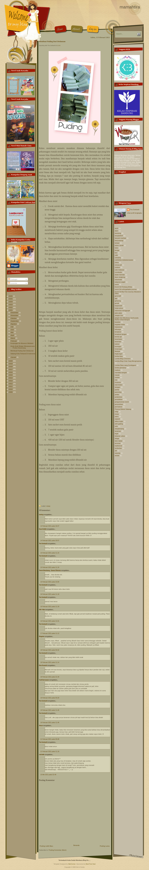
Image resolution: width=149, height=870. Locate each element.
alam (116, 231)
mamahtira (130, 7)
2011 (11, 386)
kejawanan (119, 327)
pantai (117, 390)
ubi (116, 451)
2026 (11, 296)
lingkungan (119, 354)
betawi (117, 243)
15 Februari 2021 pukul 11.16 (49, 567)
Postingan (12, 279)
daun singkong (120, 277)
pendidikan (119, 399)
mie (116, 380)
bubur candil (119, 245)
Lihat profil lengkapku (134, 213)
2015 (11, 375)
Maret (13, 338)
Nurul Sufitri (42, 529)
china (117, 262)
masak (117, 375)
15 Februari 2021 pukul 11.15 (49, 553)
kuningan (118, 346)
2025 (11, 299)
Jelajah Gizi (119, 315)
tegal (116, 433)
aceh (116, 228)
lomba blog (119, 356)
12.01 (58, 45)
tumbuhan (118, 448)
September (15, 321)
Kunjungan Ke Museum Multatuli (22, 343)
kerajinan (118, 332)
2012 (11, 383)
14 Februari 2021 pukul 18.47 (49, 526)
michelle (41, 754)
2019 (11, 364)
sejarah (117, 419)
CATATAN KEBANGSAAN (124, 260)
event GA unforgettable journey (126, 289)
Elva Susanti (43, 665)
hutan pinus (119, 308)
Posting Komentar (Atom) (58, 850)
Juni (12, 330)
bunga (117, 250)
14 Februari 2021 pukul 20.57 (49, 540)
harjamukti (118, 306)
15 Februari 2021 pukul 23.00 (49, 582)
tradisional (118, 446)
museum (118, 382)
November (15, 315)
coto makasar (119, 270)
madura (117, 370)
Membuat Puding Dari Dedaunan (22, 351)
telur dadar (119, 441)
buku (116, 248)
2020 (11, 361)
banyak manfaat (120, 238)
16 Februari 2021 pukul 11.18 (49, 594)
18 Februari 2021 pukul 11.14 (49, 662)
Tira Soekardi (43, 543)
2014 (11, 378)
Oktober (14, 318)
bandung (118, 233)
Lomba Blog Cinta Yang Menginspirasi (128, 361)
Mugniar (41, 636)
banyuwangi (119, 240)
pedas (117, 394)
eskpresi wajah (120, 282)
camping (118, 257)
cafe (116, 255)
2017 (11, 369)
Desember (15, 312)
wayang (117, 453)
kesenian (118, 341)
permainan (118, 407)
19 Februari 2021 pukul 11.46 (49, 722)
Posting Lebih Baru (46, 846)
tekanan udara (120, 436)
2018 (11, 366)
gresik (117, 303)
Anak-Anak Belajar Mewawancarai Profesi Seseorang (23, 347)
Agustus (14, 324)
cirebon (117, 267)
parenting (118, 392)
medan (117, 377)
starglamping (119, 429)
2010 (11, 389)
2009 (11, 392)
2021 (11, 310)
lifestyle (117, 351)
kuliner (117, 344)
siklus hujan (119, 421)
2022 (11, 307)
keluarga (118, 329)
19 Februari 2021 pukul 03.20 (49, 698)
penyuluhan (119, 404)
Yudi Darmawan (44, 680)
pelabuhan (118, 397)
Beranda (76, 845)
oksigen (117, 387)
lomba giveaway (120, 368)
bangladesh (119, 236)
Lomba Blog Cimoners (123, 359)
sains (117, 416)
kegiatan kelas (120, 324)
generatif (118, 296)
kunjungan (118, 349)
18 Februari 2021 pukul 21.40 (49, 677)
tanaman (118, 431)
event (117, 284)
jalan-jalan (118, 313)
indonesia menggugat (122, 310)
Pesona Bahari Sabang (123, 409)
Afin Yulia (42, 609)
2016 (11, 372)
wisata (117, 455)
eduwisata (118, 279)
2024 (11, 302)
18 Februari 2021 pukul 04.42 (49, 650)
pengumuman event (122, 402)
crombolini (118, 272)
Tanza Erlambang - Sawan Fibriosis (50, 570)
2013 (11, 381)
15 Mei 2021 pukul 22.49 (48, 774)
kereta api (118, 337)
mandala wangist (121, 372)
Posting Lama (104, 846)
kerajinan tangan (121, 334)
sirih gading (119, 424)
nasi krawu (119, 385)
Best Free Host (90, 864)
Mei (12, 332)
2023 (11, 304)
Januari (14, 357)
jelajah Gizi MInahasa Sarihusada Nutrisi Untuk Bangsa (126, 318)
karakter (118, 322)
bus (116, 253)
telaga (117, 438)
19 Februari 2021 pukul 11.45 (49, 710)
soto (116, 426)
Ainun (41, 725)
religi (116, 411)
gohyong (118, 301)
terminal (117, 443)
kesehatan (118, 339)
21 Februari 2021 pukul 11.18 (49, 751)
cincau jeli (118, 265)
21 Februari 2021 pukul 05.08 (49, 739)
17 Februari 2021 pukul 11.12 (49, 633)
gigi (116, 298)
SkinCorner (71, 864)
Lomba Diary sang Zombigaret (125, 365)
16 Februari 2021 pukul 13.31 (49, 621)
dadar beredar (120, 275)
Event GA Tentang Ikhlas (123, 287)
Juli (12, 327)
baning (41, 514)
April (13, 335)
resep (48, 506)
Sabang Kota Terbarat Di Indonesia (23, 353)
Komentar (12, 283)
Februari (14, 341)
